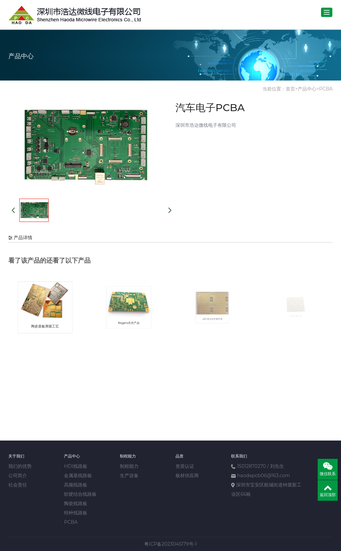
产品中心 (307, 89)
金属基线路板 (78, 475)
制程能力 (128, 456)
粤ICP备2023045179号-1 (170, 544)
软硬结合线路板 (80, 494)
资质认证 (184, 466)
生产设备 (129, 475)
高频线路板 (75, 485)
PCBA (326, 89)
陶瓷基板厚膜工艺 (45, 318)
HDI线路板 (75, 466)
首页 (290, 89)
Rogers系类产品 (129, 316)
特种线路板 (75, 513)
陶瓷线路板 (75, 503)
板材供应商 (187, 475)
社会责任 (17, 485)
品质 (179, 456)
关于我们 (16, 456)
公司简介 (17, 475)
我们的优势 (20, 466)
